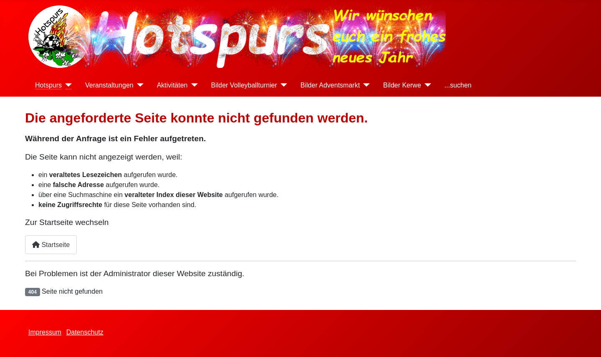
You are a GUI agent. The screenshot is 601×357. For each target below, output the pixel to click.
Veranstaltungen (109, 85)
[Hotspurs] (67, 85)
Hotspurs (48, 85)
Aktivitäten (172, 85)
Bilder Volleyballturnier (244, 85)
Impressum (44, 332)
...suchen (458, 85)
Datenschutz (85, 332)
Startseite (51, 244)
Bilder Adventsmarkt (330, 85)
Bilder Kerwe (402, 85)
